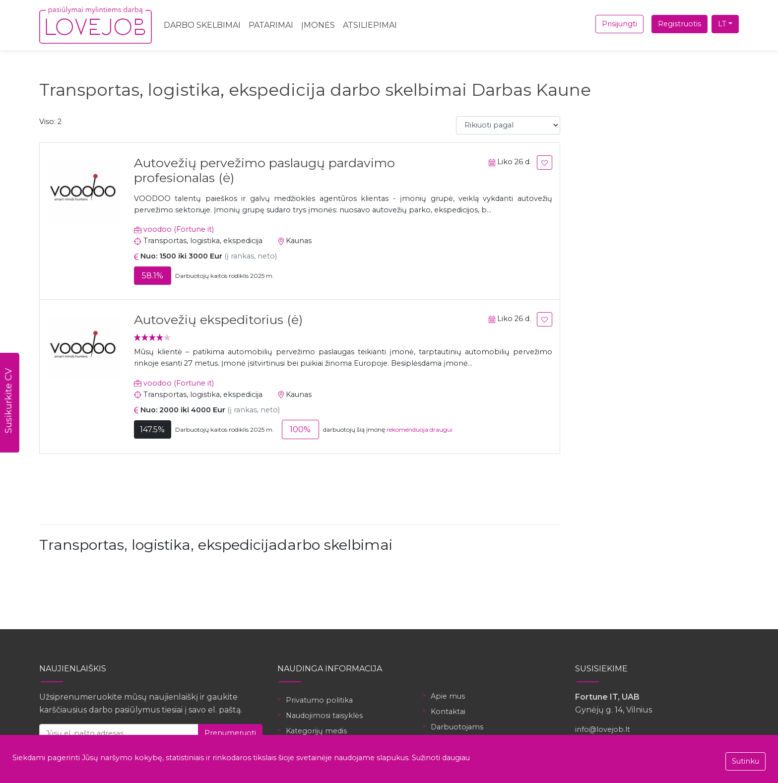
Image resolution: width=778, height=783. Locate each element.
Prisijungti (619, 23)
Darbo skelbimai (202, 25)
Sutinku (745, 761)
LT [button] (722, 23)
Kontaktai (448, 711)
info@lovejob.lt (602, 729)
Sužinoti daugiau (441, 757)
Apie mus (448, 696)
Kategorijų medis (316, 730)
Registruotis (679, 23)
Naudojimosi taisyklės (324, 715)
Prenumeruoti (230, 732)
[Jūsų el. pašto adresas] (118, 733)
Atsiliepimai (370, 25)
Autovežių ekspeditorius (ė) (218, 319)
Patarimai (271, 25)
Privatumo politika (319, 700)
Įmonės (318, 25)
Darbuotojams (457, 726)
